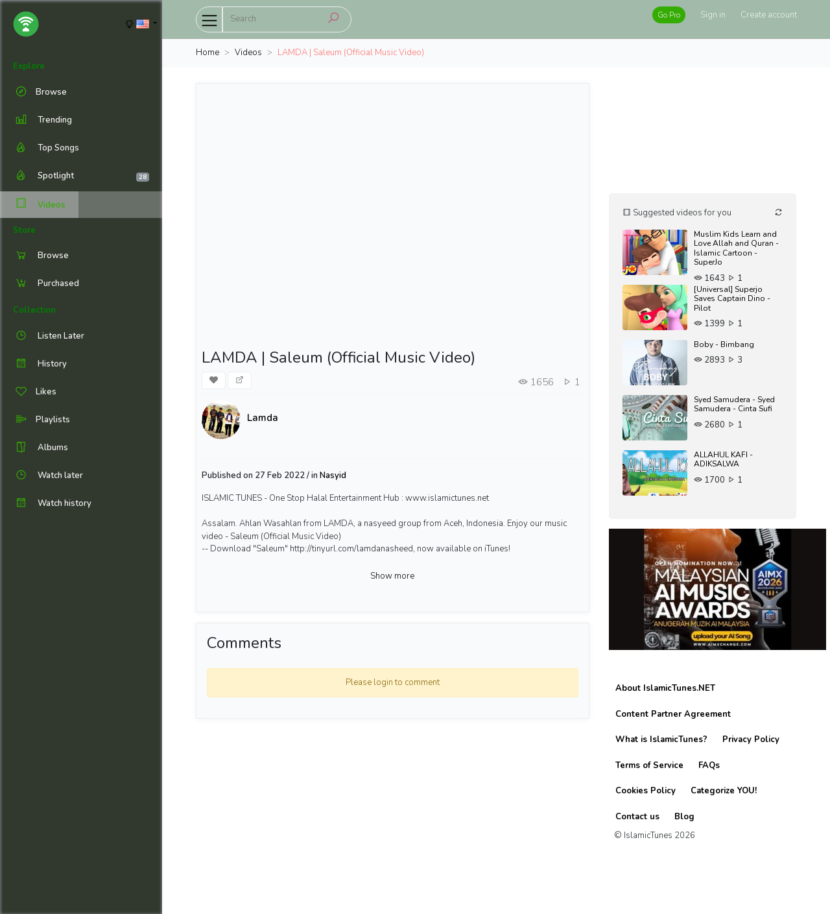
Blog (684, 817)
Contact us (637, 817)
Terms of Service (649, 765)
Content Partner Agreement (673, 714)
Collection (34, 310)
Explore (29, 66)
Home (207, 52)
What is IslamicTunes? (661, 739)
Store (24, 230)
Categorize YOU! (724, 791)
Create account (769, 15)
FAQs (709, 765)
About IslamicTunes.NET (665, 688)
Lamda (262, 417)
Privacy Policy (750, 739)
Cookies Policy (645, 791)
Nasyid (333, 475)
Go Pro (669, 15)
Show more (392, 576)
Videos (39, 205)
